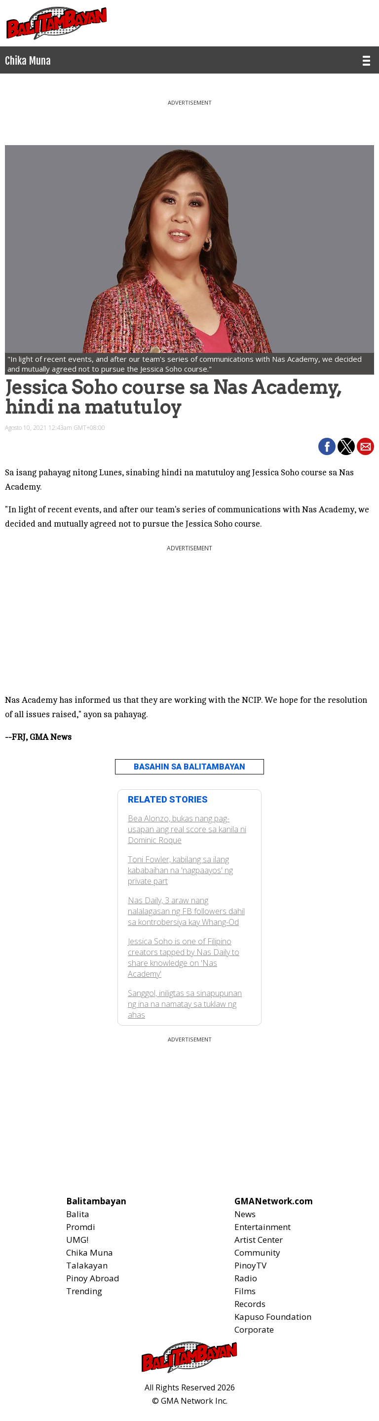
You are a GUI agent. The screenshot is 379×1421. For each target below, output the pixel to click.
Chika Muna (89, 1252)
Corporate (254, 1329)
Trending (84, 1291)
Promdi (80, 1226)
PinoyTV (250, 1265)
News (245, 1214)
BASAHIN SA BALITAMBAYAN (189, 766)
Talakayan (87, 1265)
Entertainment (262, 1226)
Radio (245, 1278)
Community (257, 1252)
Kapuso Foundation (272, 1316)
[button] (327, 446)
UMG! (77, 1239)
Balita (77, 1214)
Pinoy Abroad (92, 1278)
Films (245, 1291)
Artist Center (258, 1239)
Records (249, 1303)
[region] (189, 118)
